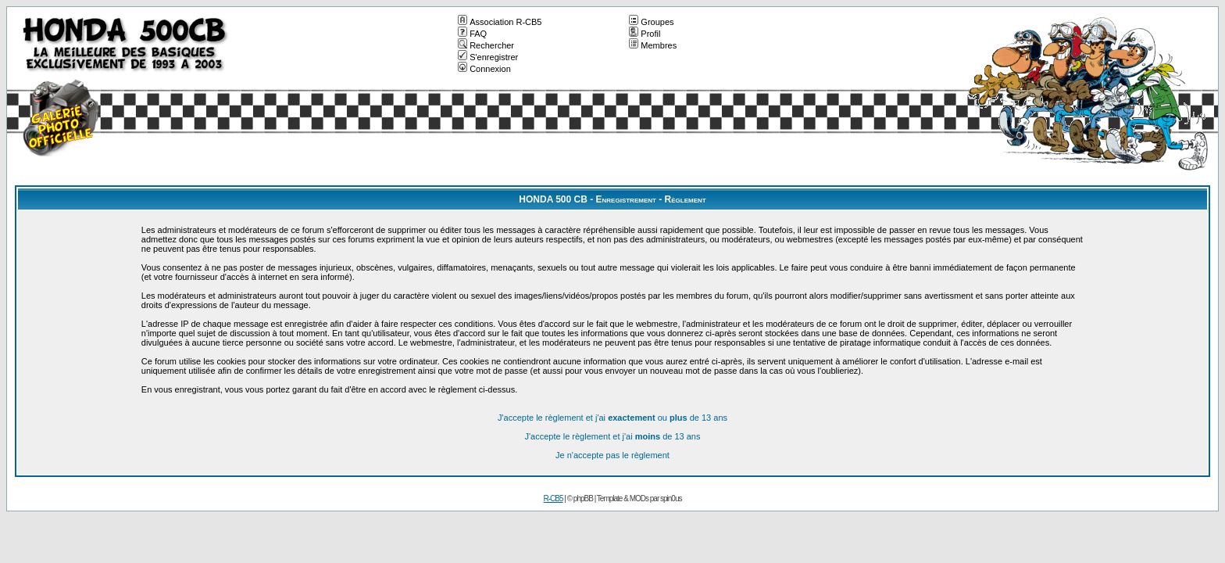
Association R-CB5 (499, 22)
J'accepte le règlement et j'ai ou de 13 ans (612, 417)
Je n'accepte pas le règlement (612, 455)
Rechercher (486, 45)
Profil (644, 33)
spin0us (670, 498)
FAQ (472, 33)
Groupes (651, 22)
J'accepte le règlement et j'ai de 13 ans (613, 436)
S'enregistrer (488, 57)
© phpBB (580, 498)
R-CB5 (553, 498)
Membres (653, 45)
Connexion (484, 69)
